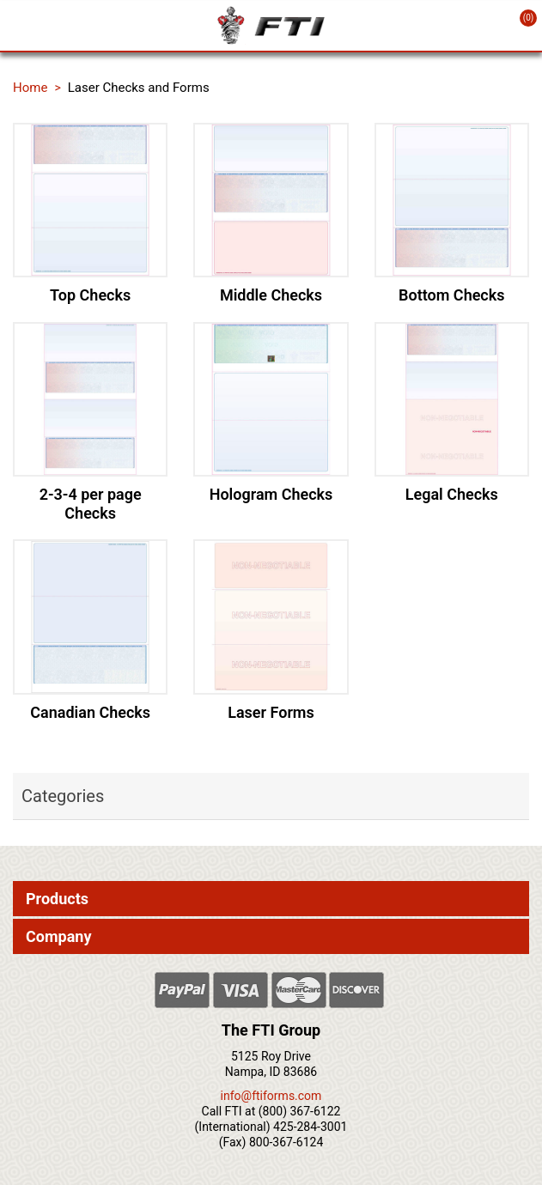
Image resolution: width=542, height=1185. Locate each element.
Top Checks (90, 295)
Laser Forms (271, 712)
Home (30, 87)
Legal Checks (451, 494)
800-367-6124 (286, 1142)
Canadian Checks (90, 712)
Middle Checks (271, 295)
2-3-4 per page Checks (91, 503)
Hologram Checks (271, 494)
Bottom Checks (451, 295)
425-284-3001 (310, 1126)
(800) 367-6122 (300, 1111)
